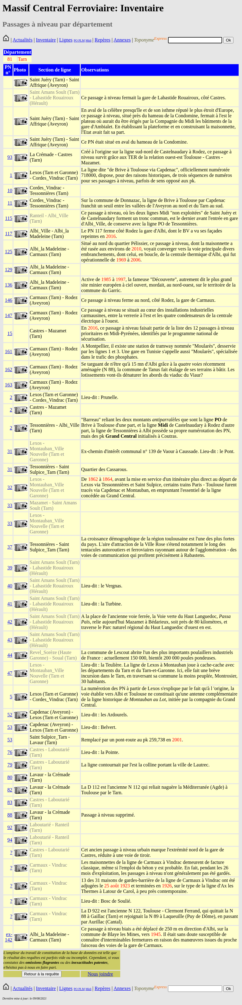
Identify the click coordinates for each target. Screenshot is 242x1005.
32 (9, 487)
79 (9, 764)
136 (8, 284)
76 (9, 752)
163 (8, 384)
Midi (88, 40)
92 (9, 827)
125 (8, 251)
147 (8, 315)
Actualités (22, 39)
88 (9, 814)
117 (8, 233)
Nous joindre (100, 974)
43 (9, 639)
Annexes (122, 39)
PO (76, 40)
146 (8, 300)
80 (9, 777)
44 (9, 655)
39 (9, 567)
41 (9, 603)
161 (8, 351)
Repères (102, 39)
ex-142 (8, 937)
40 (9, 585)
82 (9, 789)
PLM (81, 40)
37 (9, 547)
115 (8, 218)
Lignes (66, 39)
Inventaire (46, 39)
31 (9, 451)
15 (9, 333)
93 (9, 157)
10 (9, 190)
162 (8, 369)
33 (9, 505)
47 (9, 673)
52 (9, 714)
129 (8, 269)
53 (9, 727)
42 (9, 621)
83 (9, 802)
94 (9, 839)
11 (10, 203)
